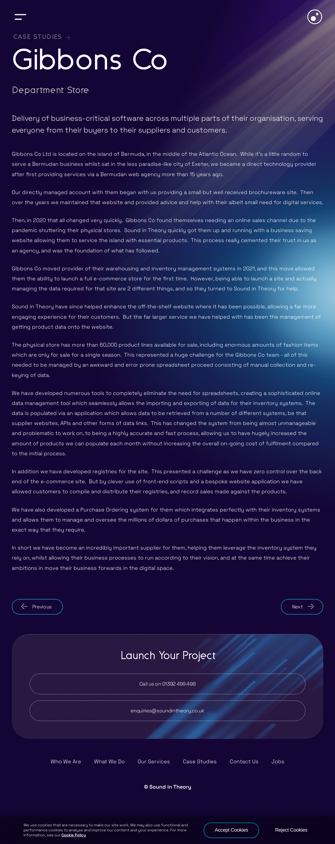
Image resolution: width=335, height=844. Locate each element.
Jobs (277, 761)
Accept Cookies (231, 830)
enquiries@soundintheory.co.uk (167, 710)
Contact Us (244, 761)
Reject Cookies (291, 830)
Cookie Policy (73, 835)
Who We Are (66, 761)
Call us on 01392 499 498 (167, 684)
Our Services (154, 761)
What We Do (109, 761)
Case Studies (37, 37)
